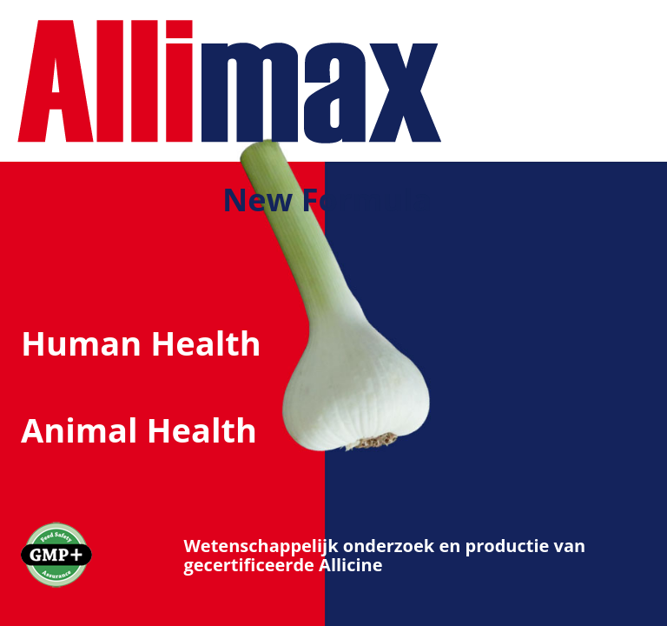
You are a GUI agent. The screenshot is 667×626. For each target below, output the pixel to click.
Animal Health (139, 429)
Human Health (141, 342)
